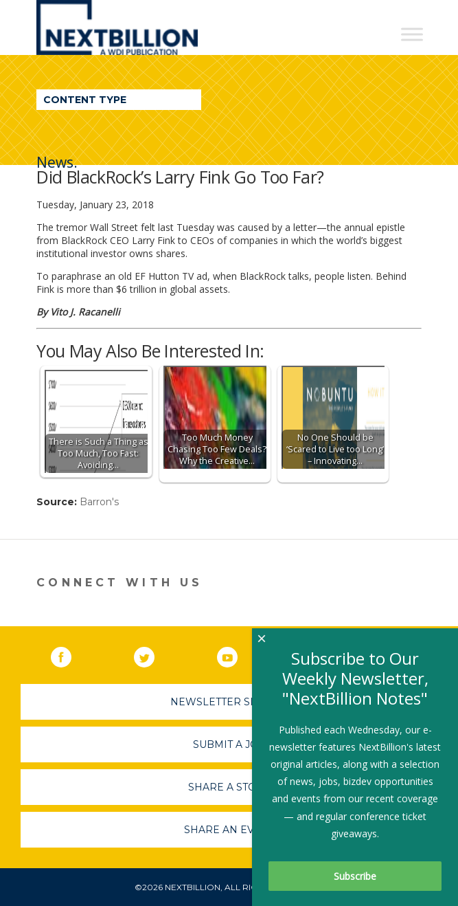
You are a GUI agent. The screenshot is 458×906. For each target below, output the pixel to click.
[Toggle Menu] (412, 34)
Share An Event (229, 830)
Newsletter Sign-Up (229, 702)
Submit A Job (229, 744)
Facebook (70, 654)
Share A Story (229, 787)
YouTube (237, 654)
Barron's (99, 502)
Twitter (153, 654)
